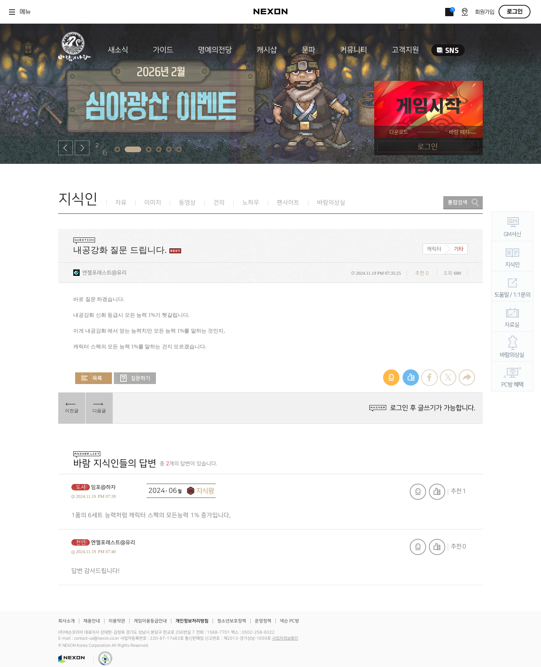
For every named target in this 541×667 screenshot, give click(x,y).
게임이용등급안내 (150, 621)
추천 (437, 492)
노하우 (250, 203)
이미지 (152, 203)
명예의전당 (215, 50)
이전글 (72, 410)
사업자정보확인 (285, 638)
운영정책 (263, 621)
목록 (93, 378)
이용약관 (117, 621)
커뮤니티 (353, 50)
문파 (308, 50)
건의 (219, 203)
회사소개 (66, 621)
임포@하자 (103, 487)
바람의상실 (331, 203)
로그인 (515, 11)
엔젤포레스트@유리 (104, 272)
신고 (418, 492)
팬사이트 (288, 203)
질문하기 (135, 378)
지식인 (78, 199)
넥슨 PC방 (289, 621)
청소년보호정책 (231, 621)
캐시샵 (267, 50)
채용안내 (91, 621)
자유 (121, 203)
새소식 (118, 50)
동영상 (187, 203)
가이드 (163, 50)
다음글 (99, 410)
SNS (448, 50)
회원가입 (484, 12)
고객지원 (405, 50)
